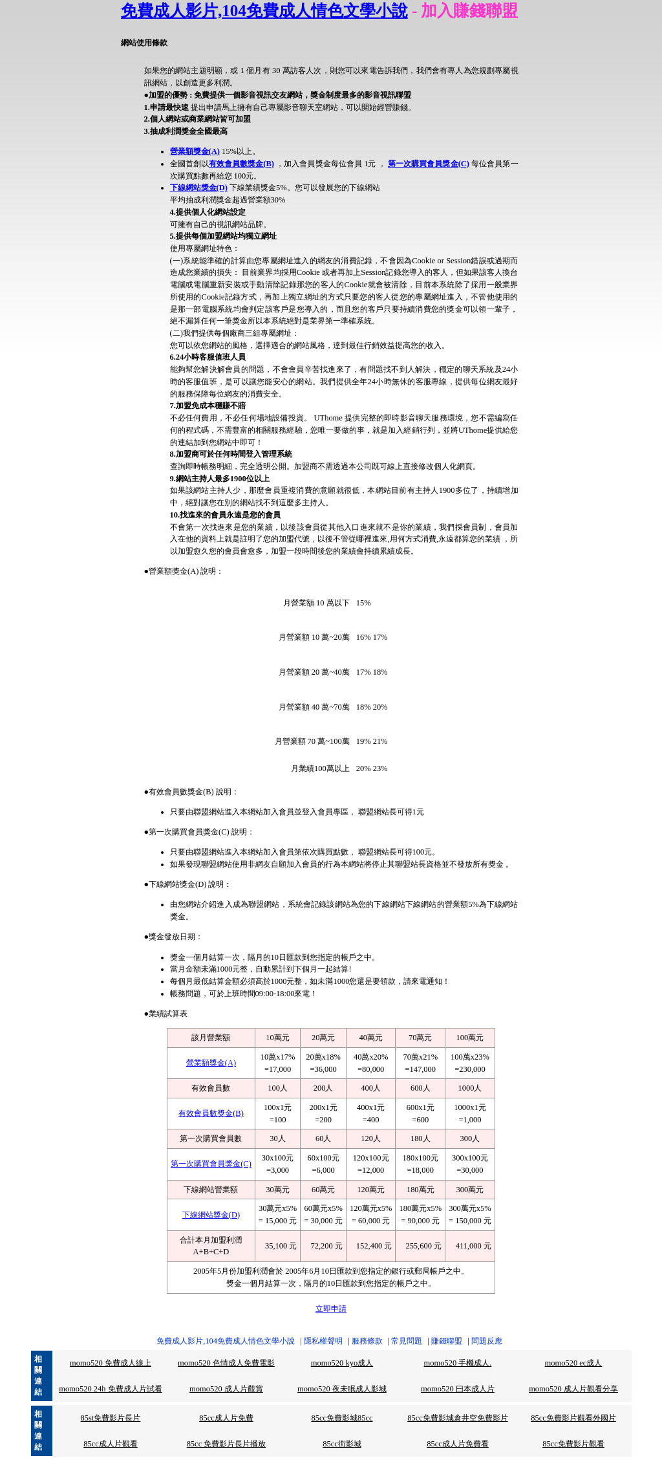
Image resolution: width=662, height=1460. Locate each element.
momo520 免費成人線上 (110, 1362)
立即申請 (331, 1308)
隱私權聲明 (323, 1341)
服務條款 (367, 1341)
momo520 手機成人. (458, 1362)
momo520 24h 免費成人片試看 (110, 1388)
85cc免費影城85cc (341, 1417)
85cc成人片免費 (226, 1417)
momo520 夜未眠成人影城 (342, 1388)
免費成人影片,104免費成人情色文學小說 (264, 10)
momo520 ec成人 (574, 1362)
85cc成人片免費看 (458, 1443)
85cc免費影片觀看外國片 (573, 1417)
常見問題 (406, 1341)
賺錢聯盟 (446, 1341)
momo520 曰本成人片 (458, 1388)
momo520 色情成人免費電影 (226, 1362)
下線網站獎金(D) (199, 187)
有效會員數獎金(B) (241, 163)
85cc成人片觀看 (110, 1443)
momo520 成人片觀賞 (226, 1388)
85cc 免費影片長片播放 (226, 1443)
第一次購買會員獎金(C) (428, 163)
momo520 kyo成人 (342, 1362)
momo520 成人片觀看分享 (573, 1388)
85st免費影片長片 (111, 1417)
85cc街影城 (342, 1443)
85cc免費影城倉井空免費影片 (457, 1417)
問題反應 (486, 1341)
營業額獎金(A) (195, 151)
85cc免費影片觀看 (573, 1443)
